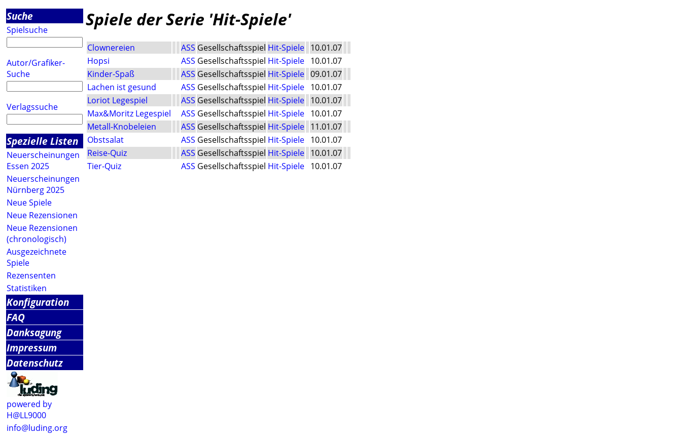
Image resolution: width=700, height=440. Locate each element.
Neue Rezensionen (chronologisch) (42, 233)
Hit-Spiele (286, 47)
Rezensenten (31, 275)
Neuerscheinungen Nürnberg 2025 (43, 184)
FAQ (16, 317)
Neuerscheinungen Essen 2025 (43, 160)
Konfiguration (38, 302)
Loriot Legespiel (117, 100)
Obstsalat (105, 139)
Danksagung (34, 332)
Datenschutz (35, 363)
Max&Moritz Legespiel (129, 113)
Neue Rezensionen (42, 215)
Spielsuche (27, 29)
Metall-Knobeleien (121, 126)
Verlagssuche (32, 106)
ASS (188, 47)
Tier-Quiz (104, 166)
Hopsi (98, 60)
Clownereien (111, 47)
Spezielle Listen (42, 141)
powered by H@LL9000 (29, 409)
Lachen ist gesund (121, 87)
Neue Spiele (29, 202)
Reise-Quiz (107, 152)
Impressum (32, 347)
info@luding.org (37, 427)
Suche (20, 16)
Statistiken (27, 288)
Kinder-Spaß (110, 73)
